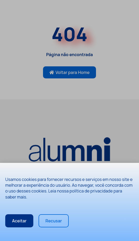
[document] (69, 120)
